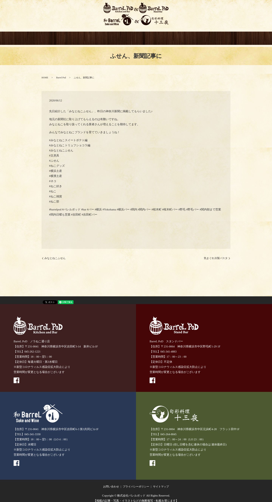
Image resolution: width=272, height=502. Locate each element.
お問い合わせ (111, 482)
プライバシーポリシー (136, 482)
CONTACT (194, 36)
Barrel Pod (61, 73)
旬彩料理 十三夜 (147, 36)
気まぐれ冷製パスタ (216, 254)
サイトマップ (161, 482)
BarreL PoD (76, 36)
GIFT (170, 36)
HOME (53, 36)
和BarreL (123, 36)
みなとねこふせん (55, 254)
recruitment (217, 36)
